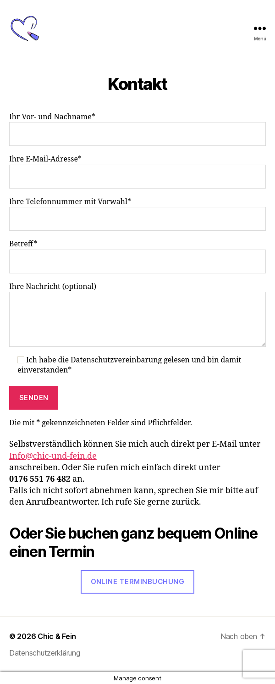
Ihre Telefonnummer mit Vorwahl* (137, 214)
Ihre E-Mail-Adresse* (137, 171)
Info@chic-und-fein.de (53, 456)
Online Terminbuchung (138, 581)
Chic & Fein (57, 636)
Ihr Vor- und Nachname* (137, 129)
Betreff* (137, 256)
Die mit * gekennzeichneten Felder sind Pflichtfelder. (100, 423)
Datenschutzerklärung (44, 652)
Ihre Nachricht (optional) (137, 314)
